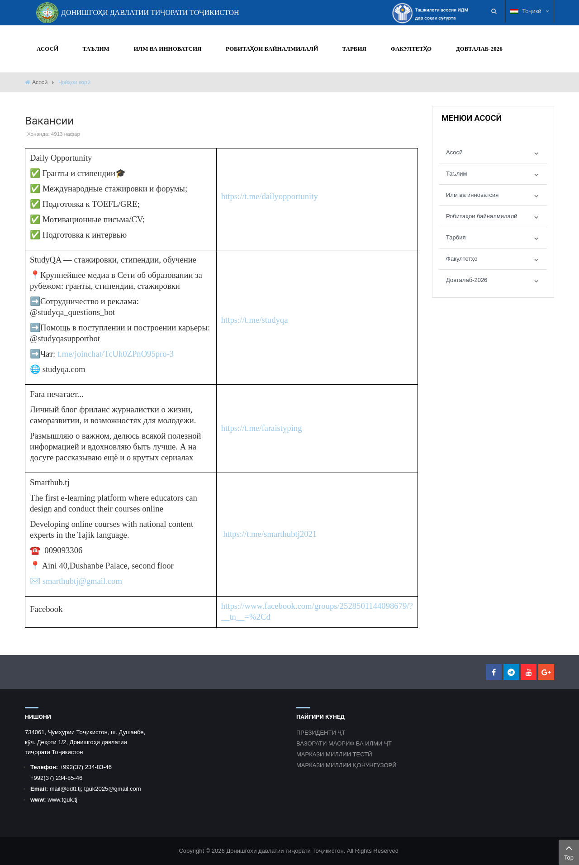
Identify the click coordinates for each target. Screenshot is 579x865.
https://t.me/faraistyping (261, 428)
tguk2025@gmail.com (112, 788)
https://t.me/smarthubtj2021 (270, 534)
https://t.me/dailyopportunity (269, 196)
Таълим (456, 173)
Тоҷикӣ (529, 11)
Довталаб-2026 (466, 280)
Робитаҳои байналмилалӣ (481, 216)
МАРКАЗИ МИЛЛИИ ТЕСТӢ (334, 754)
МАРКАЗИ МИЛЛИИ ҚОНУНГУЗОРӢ (346, 765)
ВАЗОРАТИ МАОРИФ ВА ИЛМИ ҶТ (344, 743)
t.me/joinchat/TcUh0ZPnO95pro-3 (115, 353)
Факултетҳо (462, 258)
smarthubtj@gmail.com (82, 581)
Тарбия (456, 237)
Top (569, 851)
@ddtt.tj (70, 788)
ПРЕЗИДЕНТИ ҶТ (320, 732)
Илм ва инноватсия (472, 194)
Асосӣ (39, 82)
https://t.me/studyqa (254, 320)
